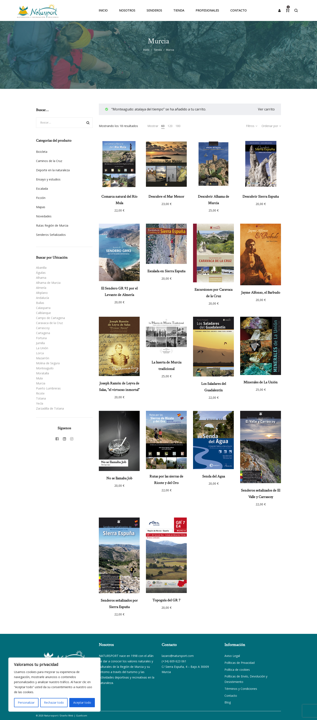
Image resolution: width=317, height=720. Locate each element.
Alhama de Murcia (48, 283)
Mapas (40, 207)
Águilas (41, 273)
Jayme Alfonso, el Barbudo (260, 292)
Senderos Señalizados (51, 235)
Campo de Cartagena (50, 318)
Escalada (42, 189)
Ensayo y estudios (48, 179)
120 (170, 126)
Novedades (44, 216)
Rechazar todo (54, 702)
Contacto (230, 696)
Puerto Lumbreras (48, 388)
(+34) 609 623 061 (174, 661)
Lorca (40, 353)
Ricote (40, 393)
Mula (39, 378)
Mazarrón (42, 358)
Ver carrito (266, 109)
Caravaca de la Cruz (49, 323)
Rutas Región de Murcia (52, 225)
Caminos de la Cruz (49, 161)
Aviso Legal (232, 656)
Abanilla (41, 268)
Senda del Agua (213, 476)
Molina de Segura (48, 363)
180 (177, 126)
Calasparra (43, 308)
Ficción (40, 198)
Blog (227, 702)
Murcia (40, 383)
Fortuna (41, 338)
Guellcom (81, 715)
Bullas (40, 303)
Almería (41, 288)
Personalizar (26, 702)
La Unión (42, 348)
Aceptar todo (82, 702)
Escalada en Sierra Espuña (166, 271)
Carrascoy (43, 328)
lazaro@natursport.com (178, 656)
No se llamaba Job (119, 478)
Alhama (41, 278)
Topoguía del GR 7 (166, 600)
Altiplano (42, 293)
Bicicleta (41, 152)
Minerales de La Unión (261, 382)
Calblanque (43, 313)
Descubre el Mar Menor (166, 196)
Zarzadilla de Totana (50, 408)
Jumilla (40, 343)
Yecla (39, 403)
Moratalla (42, 373)
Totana (41, 398)
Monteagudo (45, 368)
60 (163, 126)
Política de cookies (237, 670)
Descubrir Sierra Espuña (260, 196)
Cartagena (43, 333)
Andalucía (42, 298)
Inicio (146, 50)
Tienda (158, 50)
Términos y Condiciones (240, 689)
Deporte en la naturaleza (53, 170)
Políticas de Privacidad (239, 663)
